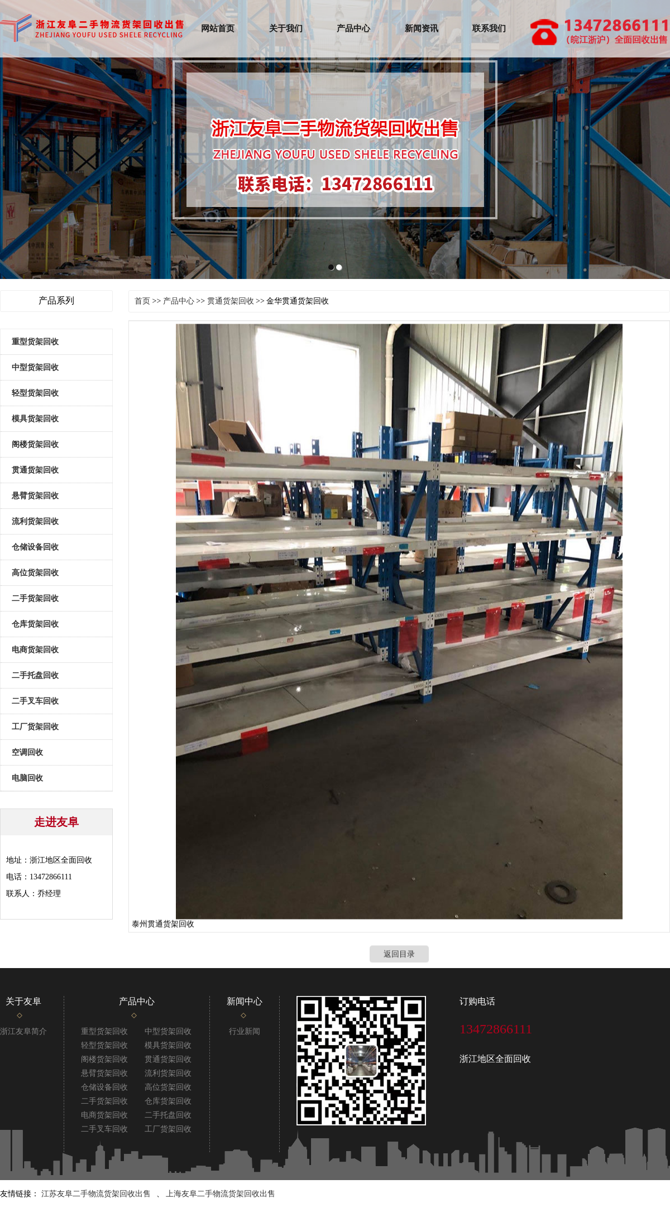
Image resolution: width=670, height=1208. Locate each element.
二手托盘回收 (35, 675)
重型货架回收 (35, 342)
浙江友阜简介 (23, 1031)
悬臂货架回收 (35, 496)
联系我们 (489, 28)
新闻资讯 (421, 28)
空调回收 (27, 752)
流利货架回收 (35, 521)
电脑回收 (27, 778)
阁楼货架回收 (35, 444)
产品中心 (353, 28)
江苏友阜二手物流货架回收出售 (96, 1194)
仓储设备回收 (35, 547)
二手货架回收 (35, 598)
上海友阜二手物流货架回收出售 (220, 1194)
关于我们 (286, 28)
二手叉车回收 (35, 701)
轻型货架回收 (35, 393)
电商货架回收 (35, 650)
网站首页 (217, 28)
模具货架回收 (35, 419)
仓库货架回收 (35, 624)
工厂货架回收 (35, 727)
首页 (142, 301)
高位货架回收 (35, 573)
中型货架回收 (35, 367)
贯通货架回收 (35, 470)
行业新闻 (244, 1031)
